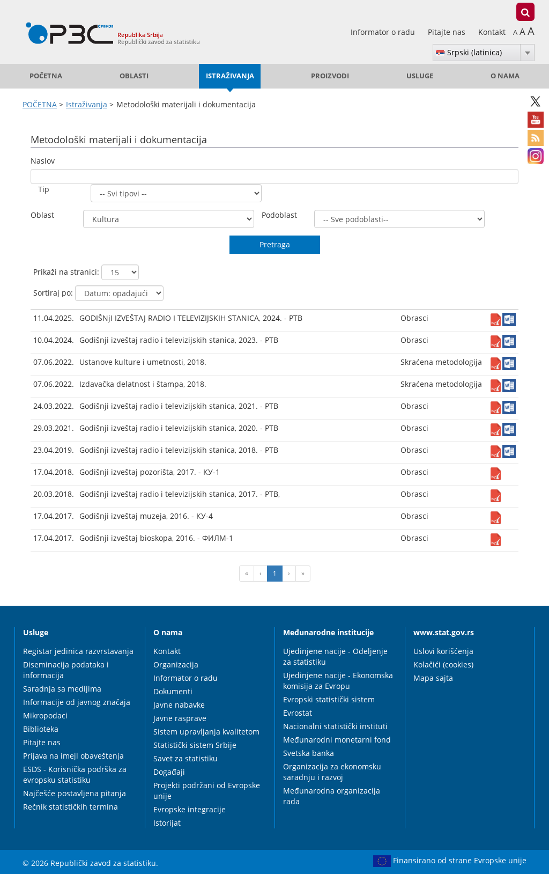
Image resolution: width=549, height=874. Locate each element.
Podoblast (279, 215)
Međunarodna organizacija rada (331, 795)
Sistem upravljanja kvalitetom (206, 731)
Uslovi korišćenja (443, 651)
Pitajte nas (448, 32)
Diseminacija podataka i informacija (66, 669)
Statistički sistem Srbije (194, 745)
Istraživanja (230, 75)
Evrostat (297, 713)
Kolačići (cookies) (443, 664)
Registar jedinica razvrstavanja (78, 651)
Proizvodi (330, 75)
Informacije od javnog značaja (76, 702)
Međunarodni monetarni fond (337, 740)
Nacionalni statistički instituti (335, 726)
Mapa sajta (433, 678)
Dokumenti (172, 691)
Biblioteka (40, 729)
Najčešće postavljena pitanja (74, 793)
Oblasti (134, 75)
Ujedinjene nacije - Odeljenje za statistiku (335, 656)
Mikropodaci (45, 715)
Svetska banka (308, 753)
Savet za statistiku (185, 758)
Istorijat (167, 823)
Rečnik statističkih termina (70, 807)
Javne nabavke (179, 705)
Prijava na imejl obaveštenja (73, 756)
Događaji (169, 772)
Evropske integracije (189, 809)
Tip (43, 189)
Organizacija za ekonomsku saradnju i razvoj (332, 771)
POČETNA (45, 75)
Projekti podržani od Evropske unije (206, 790)
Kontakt (492, 32)
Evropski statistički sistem (329, 699)
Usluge (419, 75)
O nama (505, 75)
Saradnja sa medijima (62, 689)
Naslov (43, 161)
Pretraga (274, 244)
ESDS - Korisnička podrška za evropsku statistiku (75, 774)
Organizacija (175, 664)
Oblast (42, 215)
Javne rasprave (179, 718)
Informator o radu (384, 32)
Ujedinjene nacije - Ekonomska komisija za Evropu (338, 680)
